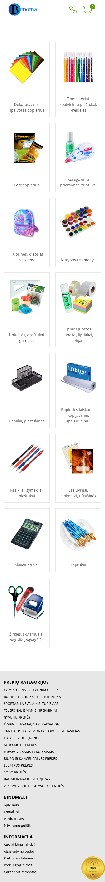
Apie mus (11, 805)
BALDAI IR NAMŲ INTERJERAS (27, 779)
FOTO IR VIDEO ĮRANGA (22, 738)
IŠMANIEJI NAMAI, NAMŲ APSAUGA (31, 724)
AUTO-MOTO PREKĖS (20, 744)
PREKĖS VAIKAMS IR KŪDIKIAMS (29, 751)
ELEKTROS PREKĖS (18, 765)
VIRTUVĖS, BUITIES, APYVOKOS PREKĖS (34, 786)
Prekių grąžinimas (18, 865)
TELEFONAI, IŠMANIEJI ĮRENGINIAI (30, 710)
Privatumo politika (18, 825)
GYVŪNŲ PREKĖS (17, 717)
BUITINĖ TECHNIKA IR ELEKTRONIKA (32, 696)
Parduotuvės (14, 818)
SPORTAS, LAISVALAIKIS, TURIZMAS (31, 703)
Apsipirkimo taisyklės (20, 844)
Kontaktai (11, 812)
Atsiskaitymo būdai (19, 851)
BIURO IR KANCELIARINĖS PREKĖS (30, 758)
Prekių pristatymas (18, 858)
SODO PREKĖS (15, 772)
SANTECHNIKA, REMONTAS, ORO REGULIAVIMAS (42, 731)
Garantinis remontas (20, 872)
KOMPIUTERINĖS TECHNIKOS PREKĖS (33, 690)
